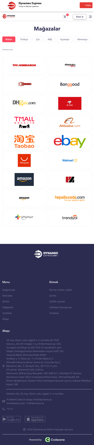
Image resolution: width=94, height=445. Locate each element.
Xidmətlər (7, 295)
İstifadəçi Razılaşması (60, 307)
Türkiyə (24, 39)
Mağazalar (7, 307)
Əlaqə (5, 318)
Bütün (9, 39)
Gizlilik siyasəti (57, 301)
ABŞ (50, 39)
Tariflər (6, 301)
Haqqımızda (8, 289)
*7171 (10, 408)
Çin (38, 39)
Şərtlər (52, 295)
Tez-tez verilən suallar (60, 289)
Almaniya (82, 39)
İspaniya (64, 39)
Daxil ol (79, 16)
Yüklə (88, 5)
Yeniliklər (7, 313)
